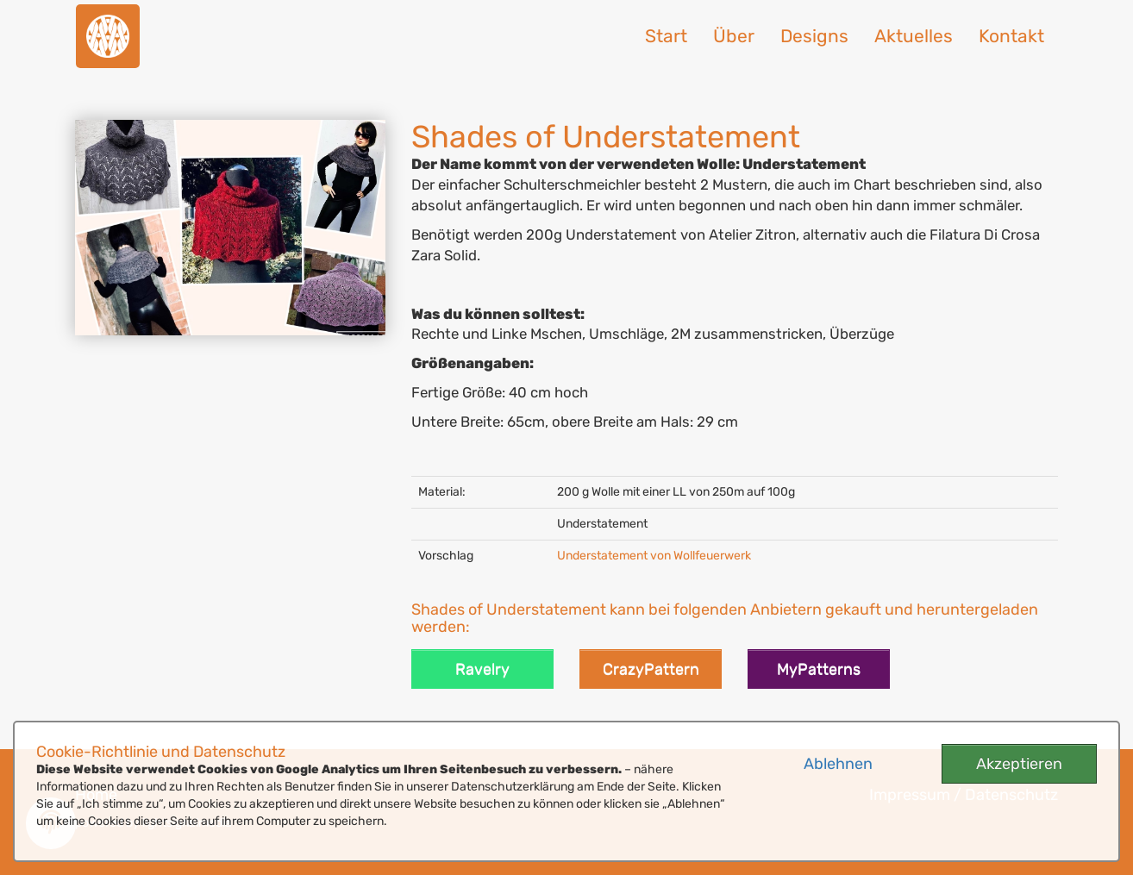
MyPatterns (819, 668)
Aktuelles (913, 36)
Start (666, 36)
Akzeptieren (1019, 763)
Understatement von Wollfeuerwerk (654, 555)
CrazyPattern (651, 668)
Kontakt (1011, 36)
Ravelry (482, 668)
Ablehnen (838, 763)
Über (733, 36)
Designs (814, 36)
